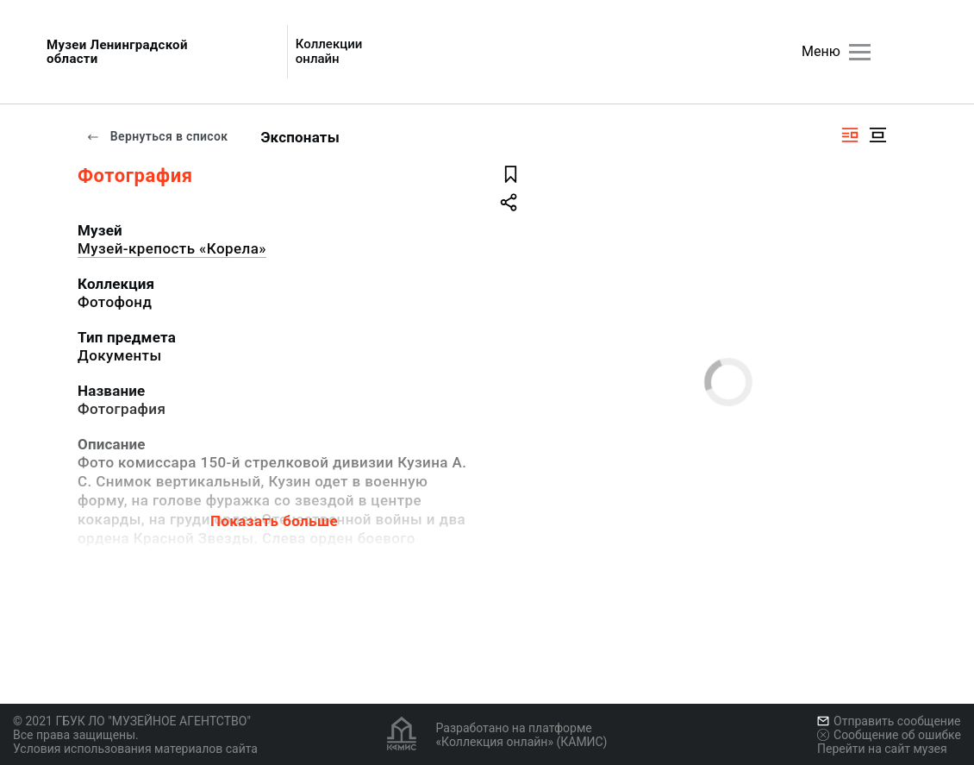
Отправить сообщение (888, 721)
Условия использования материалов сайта (135, 749)
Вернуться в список (157, 136)
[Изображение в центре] (877, 135)
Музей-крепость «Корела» (172, 248)
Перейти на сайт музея (882, 749)
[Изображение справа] (850, 135)
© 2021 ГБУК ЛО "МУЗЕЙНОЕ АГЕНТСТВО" (132, 721)
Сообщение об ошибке (889, 735)
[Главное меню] (859, 52)
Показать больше (274, 521)
